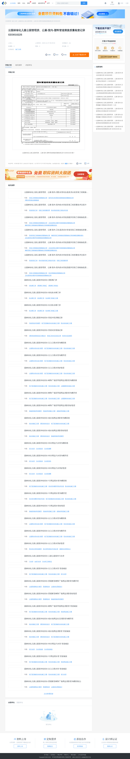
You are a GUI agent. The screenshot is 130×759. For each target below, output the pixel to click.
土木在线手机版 (82, 755)
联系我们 (53, 755)
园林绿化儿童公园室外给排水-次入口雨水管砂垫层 (44, 543)
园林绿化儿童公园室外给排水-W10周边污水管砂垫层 (45, 468)
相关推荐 (11, 185)
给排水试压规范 (67, 336)
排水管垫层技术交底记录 (50, 549)
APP (48, 3)
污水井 (31, 561)
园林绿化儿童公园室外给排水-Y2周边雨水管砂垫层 (44, 506)
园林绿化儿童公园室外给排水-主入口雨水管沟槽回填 (45, 343)
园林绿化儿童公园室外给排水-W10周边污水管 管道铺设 (46, 644)
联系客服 (80, 746)
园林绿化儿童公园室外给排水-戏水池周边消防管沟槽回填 (47, 418)
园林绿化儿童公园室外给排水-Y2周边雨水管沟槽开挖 (45, 493)
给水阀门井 (32, 298)
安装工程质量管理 (44, 210)
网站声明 (59, 755)
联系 (66, 163)
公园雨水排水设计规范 (36, 348)
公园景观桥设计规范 (35, 586)
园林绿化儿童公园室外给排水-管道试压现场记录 (43, 330)
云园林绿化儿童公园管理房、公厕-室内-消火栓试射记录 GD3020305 (109, 74)
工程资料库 (8, 21)
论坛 (23, 3)
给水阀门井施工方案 (51, 298)
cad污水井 (38, 561)
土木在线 (13, 3)
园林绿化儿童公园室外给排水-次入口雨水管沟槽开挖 (45, 531)
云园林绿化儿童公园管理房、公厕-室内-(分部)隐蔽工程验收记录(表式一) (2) (109, 104)
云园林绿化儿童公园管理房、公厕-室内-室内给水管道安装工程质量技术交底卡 (55, 205)
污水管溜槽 (47, 448)
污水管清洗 (47, 461)
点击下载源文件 (80, 55)
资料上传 (20, 746)
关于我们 (46, 755)
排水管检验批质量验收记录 (56, 273)
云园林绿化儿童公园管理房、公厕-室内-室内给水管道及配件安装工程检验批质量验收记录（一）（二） (56, 217)
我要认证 (110, 746)
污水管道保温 (48, 649)
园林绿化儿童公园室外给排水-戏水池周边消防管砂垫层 (46, 431)
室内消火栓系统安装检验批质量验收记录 (61, 198)
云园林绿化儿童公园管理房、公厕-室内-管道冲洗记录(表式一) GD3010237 (109, 80)
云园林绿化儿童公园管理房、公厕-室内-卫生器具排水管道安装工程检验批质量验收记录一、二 (56, 230)
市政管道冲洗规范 (34, 323)
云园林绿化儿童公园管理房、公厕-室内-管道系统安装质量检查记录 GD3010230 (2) (109, 128)
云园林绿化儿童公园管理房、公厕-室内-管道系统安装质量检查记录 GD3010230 (109, 122)
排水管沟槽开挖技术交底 (56, 486)
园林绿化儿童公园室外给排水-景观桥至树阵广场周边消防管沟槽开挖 (51, 581)
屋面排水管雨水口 (65, 549)
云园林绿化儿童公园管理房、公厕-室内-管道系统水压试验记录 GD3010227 (109, 110)
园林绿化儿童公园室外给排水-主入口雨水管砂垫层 (44, 368)
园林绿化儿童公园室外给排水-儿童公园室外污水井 (44, 556)
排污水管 (32, 448)
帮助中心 (66, 755)
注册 (126, 3)
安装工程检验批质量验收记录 (38, 198)
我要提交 (50, 746)
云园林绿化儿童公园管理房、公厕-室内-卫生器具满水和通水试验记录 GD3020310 (109, 86)
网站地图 (73, 755)
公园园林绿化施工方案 (68, 386)
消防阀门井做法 (53, 285)
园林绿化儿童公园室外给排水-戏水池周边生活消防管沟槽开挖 (48, 619)
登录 (120, 3)
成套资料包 (41, 2)
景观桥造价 (46, 586)
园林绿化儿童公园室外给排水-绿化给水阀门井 (42, 293)
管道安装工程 (33, 210)
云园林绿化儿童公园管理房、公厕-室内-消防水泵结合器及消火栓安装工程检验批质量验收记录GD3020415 (56, 192)
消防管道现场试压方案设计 (37, 336)
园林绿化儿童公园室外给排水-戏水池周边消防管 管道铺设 (47, 631)
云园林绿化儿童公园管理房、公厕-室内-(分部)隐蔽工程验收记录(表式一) (109, 98)
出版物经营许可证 (86, 757)
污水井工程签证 (47, 561)
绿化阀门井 (32, 285)
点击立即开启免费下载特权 (109, 57)
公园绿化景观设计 (56, 586)
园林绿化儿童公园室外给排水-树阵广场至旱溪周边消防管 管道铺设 (51, 606)
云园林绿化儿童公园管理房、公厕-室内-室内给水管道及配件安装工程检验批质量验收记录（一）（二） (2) (56, 242)
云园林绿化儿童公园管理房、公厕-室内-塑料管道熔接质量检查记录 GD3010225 (39, 21)
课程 (28, 2)
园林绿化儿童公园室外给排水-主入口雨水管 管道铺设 (45, 568)
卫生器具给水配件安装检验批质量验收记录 (61, 223)
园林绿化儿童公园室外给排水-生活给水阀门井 (42, 305)
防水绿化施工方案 (66, 323)
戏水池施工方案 (34, 423)
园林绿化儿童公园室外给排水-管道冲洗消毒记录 (43, 318)
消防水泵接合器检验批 (32, 200)
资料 (19, 3)
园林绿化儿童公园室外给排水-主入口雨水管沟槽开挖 (45, 355)
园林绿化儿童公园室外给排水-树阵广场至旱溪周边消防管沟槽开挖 (50, 393)
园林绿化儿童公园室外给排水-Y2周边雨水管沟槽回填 (45, 481)
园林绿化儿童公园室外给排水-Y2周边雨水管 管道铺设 (45, 656)
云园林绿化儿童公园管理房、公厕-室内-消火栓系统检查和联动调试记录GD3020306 (109, 92)
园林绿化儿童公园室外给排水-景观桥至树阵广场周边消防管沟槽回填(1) (52, 681)
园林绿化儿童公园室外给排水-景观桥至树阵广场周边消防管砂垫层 (50, 594)
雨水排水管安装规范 (35, 549)
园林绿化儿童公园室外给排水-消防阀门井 (40, 280)
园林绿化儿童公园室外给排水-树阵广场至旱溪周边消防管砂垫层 (49, 405)
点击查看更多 (48, 694)
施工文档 (14, 21)
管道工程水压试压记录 (54, 336)
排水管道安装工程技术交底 (59, 210)
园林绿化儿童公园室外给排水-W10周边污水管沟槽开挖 (46, 456)
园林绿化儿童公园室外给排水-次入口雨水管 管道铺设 (45, 669)
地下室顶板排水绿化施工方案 (51, 323)
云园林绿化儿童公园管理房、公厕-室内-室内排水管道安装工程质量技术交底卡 (55, 255)
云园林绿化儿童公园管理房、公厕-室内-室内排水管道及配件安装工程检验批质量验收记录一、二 (56, 267)
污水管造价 (39, 448)
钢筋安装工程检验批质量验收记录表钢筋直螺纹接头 (41, 225)
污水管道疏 (39, 649)
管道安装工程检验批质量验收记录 (39, 235)
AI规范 (34, 3)
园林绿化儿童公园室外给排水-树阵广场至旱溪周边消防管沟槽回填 (50, 380)
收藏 (79, 163)
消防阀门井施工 (42, 285)
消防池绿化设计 (45, 423)
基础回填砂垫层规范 (35, 411)
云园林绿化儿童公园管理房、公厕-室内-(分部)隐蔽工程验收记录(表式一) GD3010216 (109, 116)
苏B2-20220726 (76, 757)
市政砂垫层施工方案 (49, 411)
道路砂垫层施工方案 (63, 411)
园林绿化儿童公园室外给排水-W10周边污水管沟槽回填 (46, 443)
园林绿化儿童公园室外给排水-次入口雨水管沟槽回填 (45, 518)
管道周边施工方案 (66, 611)
